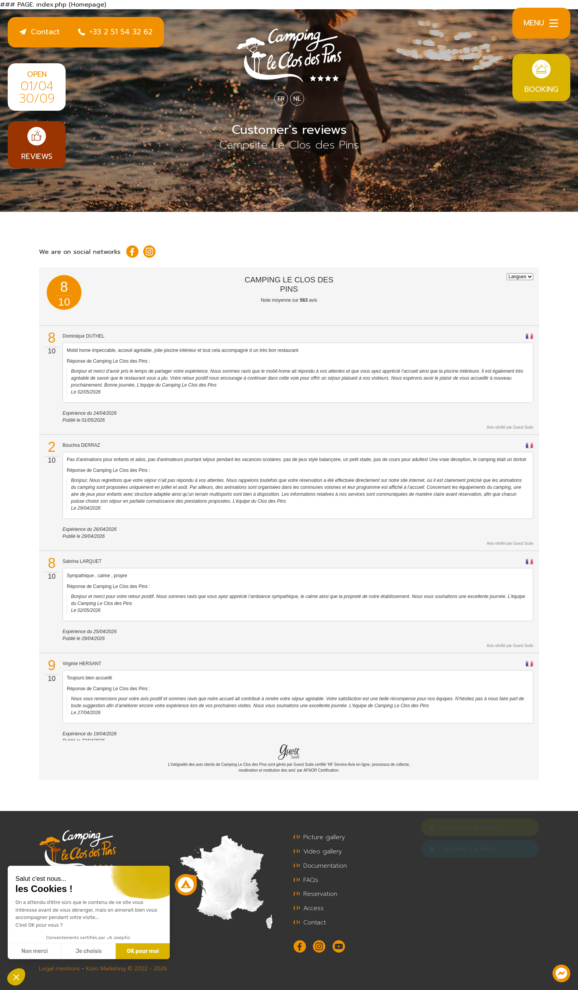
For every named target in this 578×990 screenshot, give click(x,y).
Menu (541, 23)
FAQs (306, 879)
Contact (39, 31)
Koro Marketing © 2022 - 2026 (126, 966)
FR (281, 98)
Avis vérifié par (510, 427)
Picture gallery (319, 837)
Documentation (320, 865)
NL (297, 98)
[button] (16, 977)
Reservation (315, 892)
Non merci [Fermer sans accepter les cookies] (34, 951)
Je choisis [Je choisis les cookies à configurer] (89, 951)
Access (309, 906)
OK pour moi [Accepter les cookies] (143, 951)
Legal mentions (59, 966)
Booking (541, 77)
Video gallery (318, 851)
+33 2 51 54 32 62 (115, 31)
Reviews (37, 144)
